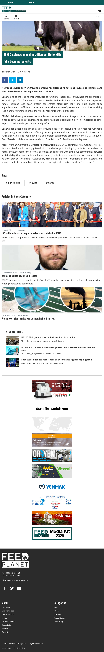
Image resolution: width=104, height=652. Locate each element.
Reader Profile (8, 614)
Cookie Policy (19, 648)
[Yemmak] (52, 486)
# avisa (33, 182)
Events (4, 618)
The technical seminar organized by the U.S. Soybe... (42, 341)
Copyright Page (8, 611)
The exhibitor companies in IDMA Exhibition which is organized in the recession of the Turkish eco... (50, 239)
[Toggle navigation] (99, 10)
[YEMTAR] (52, 423)
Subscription (7, 625)
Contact (5, 632)
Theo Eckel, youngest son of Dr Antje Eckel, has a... (42, 353)
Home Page (6, 648)
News (56, 607)
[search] (97, 17)
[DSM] (52, 408)
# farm (50, 182)
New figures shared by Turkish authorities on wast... (42, 363)
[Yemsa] (52, 517)
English (11, 2)
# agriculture (13, 182)
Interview (57, 614)
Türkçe (31, 2)
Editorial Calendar (9, 621)
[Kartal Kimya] (52, 439)
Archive (5, 628)
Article (56, 611)
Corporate (6, 607)
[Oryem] (52, 455)
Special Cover (59, 618)
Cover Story (58, 621)
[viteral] (52, 470)
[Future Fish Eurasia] (52, 502)
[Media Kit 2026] (52, 533)
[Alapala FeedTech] (52, 389)
